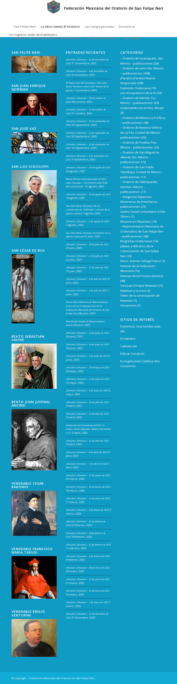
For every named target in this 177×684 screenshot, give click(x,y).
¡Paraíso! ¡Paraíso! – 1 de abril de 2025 (87, 463)
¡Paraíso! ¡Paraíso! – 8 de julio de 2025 (86, 278)
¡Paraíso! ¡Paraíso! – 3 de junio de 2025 (87, 355)
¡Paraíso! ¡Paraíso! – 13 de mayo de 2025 (87, 378)
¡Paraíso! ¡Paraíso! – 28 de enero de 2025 (88, 567)
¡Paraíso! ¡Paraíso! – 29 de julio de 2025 (87, 244)
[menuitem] (25, 26)
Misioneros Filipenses (135, 221)
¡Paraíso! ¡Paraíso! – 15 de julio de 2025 (87, 267)
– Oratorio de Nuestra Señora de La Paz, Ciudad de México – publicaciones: (141, 132)
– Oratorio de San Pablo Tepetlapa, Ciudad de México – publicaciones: (141, 172)
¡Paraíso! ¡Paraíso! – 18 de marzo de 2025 (88, 486)
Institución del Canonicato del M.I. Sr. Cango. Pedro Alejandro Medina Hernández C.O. (88, 429)
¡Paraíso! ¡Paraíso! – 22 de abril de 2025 (87, 413)
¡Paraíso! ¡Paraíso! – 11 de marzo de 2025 (88, 498)
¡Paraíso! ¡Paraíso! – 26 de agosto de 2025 (88, 167)
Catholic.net (128, 346)
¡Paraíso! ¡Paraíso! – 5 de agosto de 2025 (87, 221)
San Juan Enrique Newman (138, 285)
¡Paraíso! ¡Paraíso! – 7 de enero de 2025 (87, 602)
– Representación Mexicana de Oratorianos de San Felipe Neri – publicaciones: (142, 231)
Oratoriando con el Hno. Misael (142, 108)
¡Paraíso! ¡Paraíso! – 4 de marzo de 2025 (87, 509)
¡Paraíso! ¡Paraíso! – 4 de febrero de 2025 (88, 556)
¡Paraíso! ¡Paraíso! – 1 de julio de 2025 (86, 290)
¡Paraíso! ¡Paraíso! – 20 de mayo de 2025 (87, 367)
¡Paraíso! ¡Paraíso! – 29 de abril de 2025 (87, 402)
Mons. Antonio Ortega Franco (140, 261)
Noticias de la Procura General (141, 276)
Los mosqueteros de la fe (138, 93)
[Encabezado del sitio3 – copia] (88, 10)
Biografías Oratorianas (136, 241)
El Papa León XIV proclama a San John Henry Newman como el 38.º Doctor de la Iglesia (87, 86)
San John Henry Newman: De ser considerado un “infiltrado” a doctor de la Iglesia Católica (88, 209)
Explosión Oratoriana (135, 88)
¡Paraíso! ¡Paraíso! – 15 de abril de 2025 (87, 440)
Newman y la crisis (133, 291)
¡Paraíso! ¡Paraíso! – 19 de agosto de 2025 (88, 194)
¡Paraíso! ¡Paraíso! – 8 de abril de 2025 (87, 452)
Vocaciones (128, 305)
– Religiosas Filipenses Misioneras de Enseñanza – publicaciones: (139, 202)
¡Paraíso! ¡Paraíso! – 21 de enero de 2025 (88, 579)
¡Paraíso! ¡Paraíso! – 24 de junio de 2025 (87, 332)
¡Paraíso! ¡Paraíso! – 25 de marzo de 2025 (88, 475)
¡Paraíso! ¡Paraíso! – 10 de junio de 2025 (87, 344)
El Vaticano (128, 338)
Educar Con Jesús (132, 353)
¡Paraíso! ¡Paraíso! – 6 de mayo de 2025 (87, 390)
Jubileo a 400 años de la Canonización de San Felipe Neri (139, 251)
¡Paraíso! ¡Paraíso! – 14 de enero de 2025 (88, 590)
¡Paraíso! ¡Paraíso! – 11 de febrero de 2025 (88, 544)
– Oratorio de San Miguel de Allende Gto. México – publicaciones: (139, 157)
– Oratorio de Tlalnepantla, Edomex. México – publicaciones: (139, 187)
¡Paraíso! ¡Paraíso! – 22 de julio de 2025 (87, 255)
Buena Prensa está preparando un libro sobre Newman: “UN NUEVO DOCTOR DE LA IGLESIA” (86, 182)
